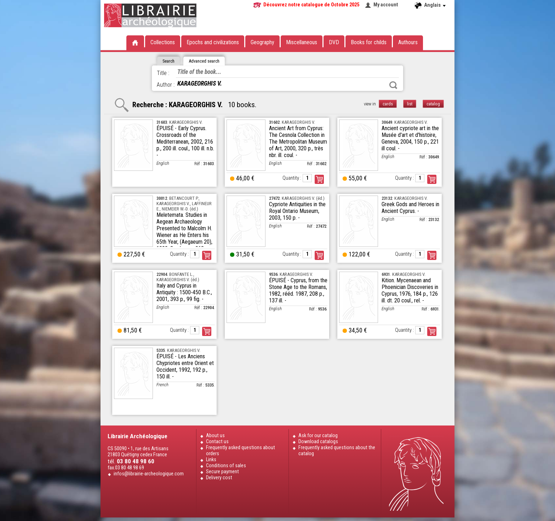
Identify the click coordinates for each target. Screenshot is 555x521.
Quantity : (291, 178)
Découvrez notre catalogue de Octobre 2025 (311, 5)
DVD (334, 42)
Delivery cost (219, 478)
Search (393, 85)
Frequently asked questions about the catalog (336, 451)
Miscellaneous (301, 42)
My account (385, 5)
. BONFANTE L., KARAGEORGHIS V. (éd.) (177, 277)
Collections (162, 42)
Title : (163, 73)
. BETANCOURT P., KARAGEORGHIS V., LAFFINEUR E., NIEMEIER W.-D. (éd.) (184, 204)
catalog (433, 103)
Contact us (217, 442)
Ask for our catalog (318, 436)
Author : (165, 84)
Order (319, 179)
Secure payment (222, 472)
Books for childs (369, 42)
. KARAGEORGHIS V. (179, 122)
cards (388, 103)
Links (211, 460)
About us (215, 436)
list (409, 103)
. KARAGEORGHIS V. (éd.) (297, 198)
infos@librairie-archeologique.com (149, 474)
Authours (408, 42)
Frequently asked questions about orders (240, 451)
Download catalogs (318, 442)
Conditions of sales (226, 466)
